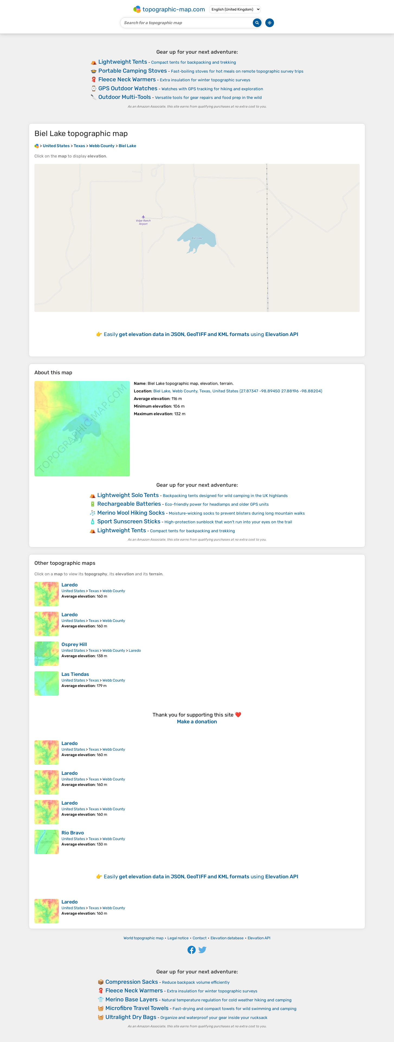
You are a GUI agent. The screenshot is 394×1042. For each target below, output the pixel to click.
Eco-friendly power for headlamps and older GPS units (217, 504)
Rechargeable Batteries (129, 503)
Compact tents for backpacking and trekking (193, 62)
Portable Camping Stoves (132, 70)
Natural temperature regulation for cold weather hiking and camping (227, 1000)
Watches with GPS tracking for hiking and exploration (212, 88)
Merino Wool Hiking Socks (131, 512)
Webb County (113, 591)
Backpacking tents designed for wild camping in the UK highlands (225, 495)
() (237, 391)
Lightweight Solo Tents (128, 495)
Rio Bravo (73, 833)
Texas (94, 591)
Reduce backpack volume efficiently (196, 982)
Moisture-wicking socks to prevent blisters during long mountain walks (237, 513)
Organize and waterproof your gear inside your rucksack (213, 1017)
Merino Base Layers (131, 999)
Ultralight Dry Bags (130, 1017)
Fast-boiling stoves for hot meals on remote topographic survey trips (237, 71)
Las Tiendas (75, 674)
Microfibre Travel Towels (137, 1008)
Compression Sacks (131, 981)
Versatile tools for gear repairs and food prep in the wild (208, 97)
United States (73, 591)
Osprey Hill (74, 644)
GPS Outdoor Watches (127, 88)
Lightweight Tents (122, 61)
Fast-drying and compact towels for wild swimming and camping (234, 1008)
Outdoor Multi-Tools (124, 96)
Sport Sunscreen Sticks (128, 521)
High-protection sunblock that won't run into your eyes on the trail (228, 522)
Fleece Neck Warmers (127, 79)
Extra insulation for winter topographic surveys (205, 80)
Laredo (70, 585)
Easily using (201, 334)
